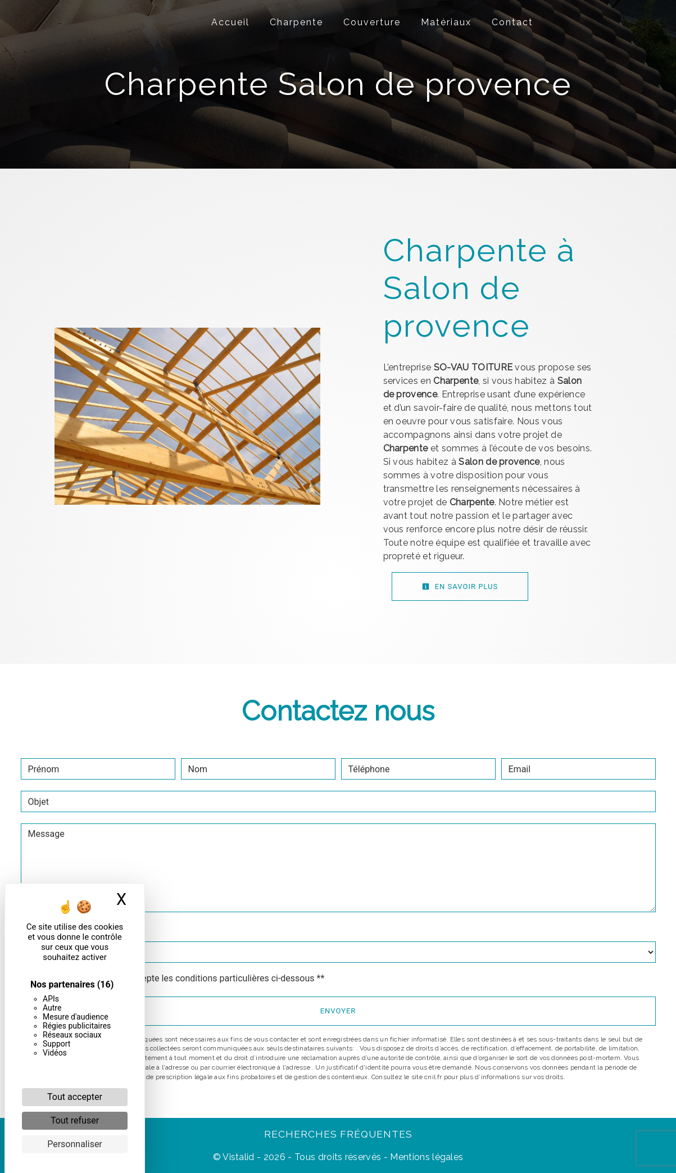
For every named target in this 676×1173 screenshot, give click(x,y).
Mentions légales (425, 1157)
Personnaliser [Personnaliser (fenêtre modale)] (74, 1144)
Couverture (372, 22)
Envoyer (338, 1011)
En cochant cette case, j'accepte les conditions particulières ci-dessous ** (178, 978)
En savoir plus (460, 586)
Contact (512, 22)
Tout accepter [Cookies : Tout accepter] (74, 1097)
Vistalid (239, 1157)
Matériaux (446, 22)
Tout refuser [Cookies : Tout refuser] (75, 1120)
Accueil (230, 22)
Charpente (296, 22)
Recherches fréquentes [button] (338, 1134)
